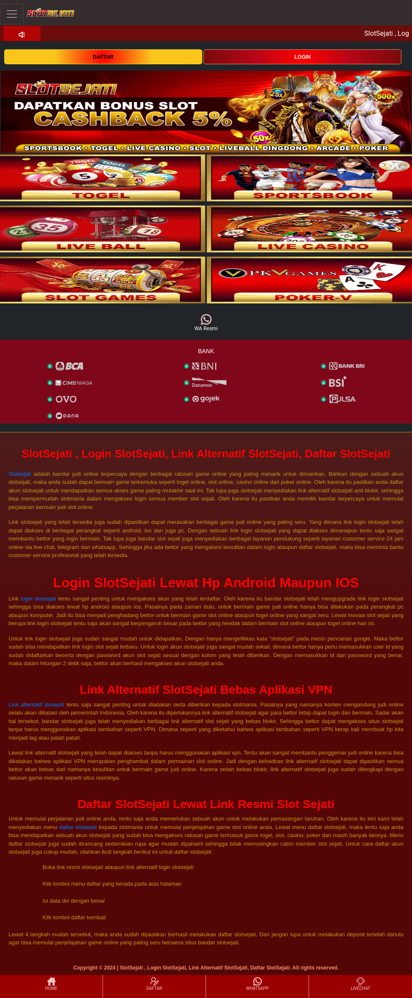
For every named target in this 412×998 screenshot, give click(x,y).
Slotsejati (20, 474)
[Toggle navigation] (12, 13)
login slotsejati (38, 598)
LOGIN (303, 57)
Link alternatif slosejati (36, 704)
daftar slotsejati (78, 827)
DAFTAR (103, 57)
